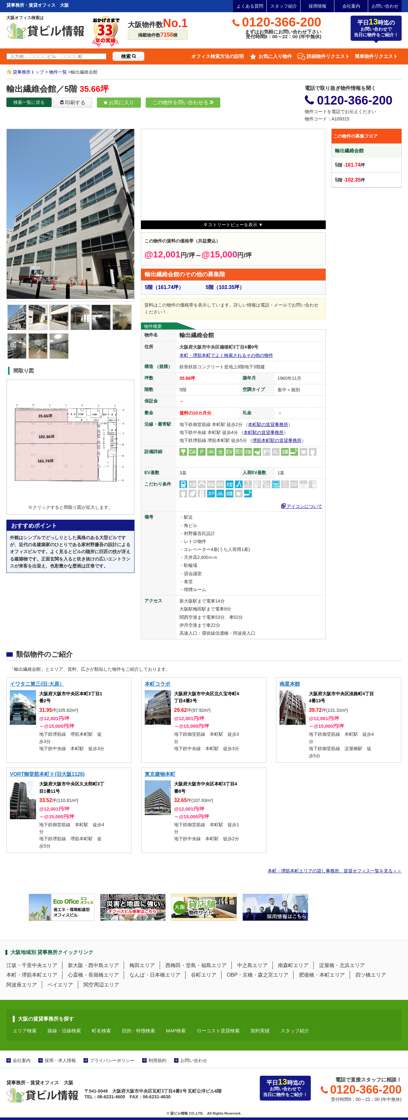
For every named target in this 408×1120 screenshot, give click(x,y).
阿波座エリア (21, 984)
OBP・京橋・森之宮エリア (258, 975)
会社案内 (351, 6)
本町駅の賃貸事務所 (268, 424)
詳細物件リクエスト (328, 56)
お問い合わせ (385, 6)
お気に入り (119, 102)
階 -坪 (350, 165)
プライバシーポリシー (112, 1060)
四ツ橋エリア (370, 975)
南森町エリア (293, 965)
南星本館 (290, 684)
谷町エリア (203, 975)
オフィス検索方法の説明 (217, 56)
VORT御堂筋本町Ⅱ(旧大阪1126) (47, 774)
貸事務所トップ (28, 72)
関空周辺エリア (101, 984)
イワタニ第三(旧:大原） (37, 684)
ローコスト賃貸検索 (218, 1030)
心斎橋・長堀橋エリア (93, 975)
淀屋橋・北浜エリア (342, 965)
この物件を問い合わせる (183, 102)
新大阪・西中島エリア (93, 965)
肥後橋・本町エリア (322, 975)
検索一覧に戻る (29, 102)
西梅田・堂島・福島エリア (196, 965)
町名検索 (101, 1030)
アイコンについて (302, 505)
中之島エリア (252, 965)
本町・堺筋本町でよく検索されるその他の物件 (226, 355)
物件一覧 (58, 72)
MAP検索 (176, 1030)
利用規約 (157, 1060)
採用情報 (317, 6)
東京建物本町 (160, 774)
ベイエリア (60, 984)
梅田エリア (142, 965)
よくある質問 (250, 6)
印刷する (72, 102)
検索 (128, 56)
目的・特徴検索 (138, 1030)
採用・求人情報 (60, 1060)
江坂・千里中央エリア (31, 965)
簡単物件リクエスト (376, 56)
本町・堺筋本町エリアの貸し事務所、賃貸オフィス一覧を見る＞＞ (335, 870)
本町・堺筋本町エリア (31, 975)
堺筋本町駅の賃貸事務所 (277, 440)
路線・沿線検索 (64, 1030)
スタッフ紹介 (283, 6)
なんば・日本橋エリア (154, 975)
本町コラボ (157, 684)
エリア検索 (25, 1030)
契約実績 (260, 1030)
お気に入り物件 (275, 56)
